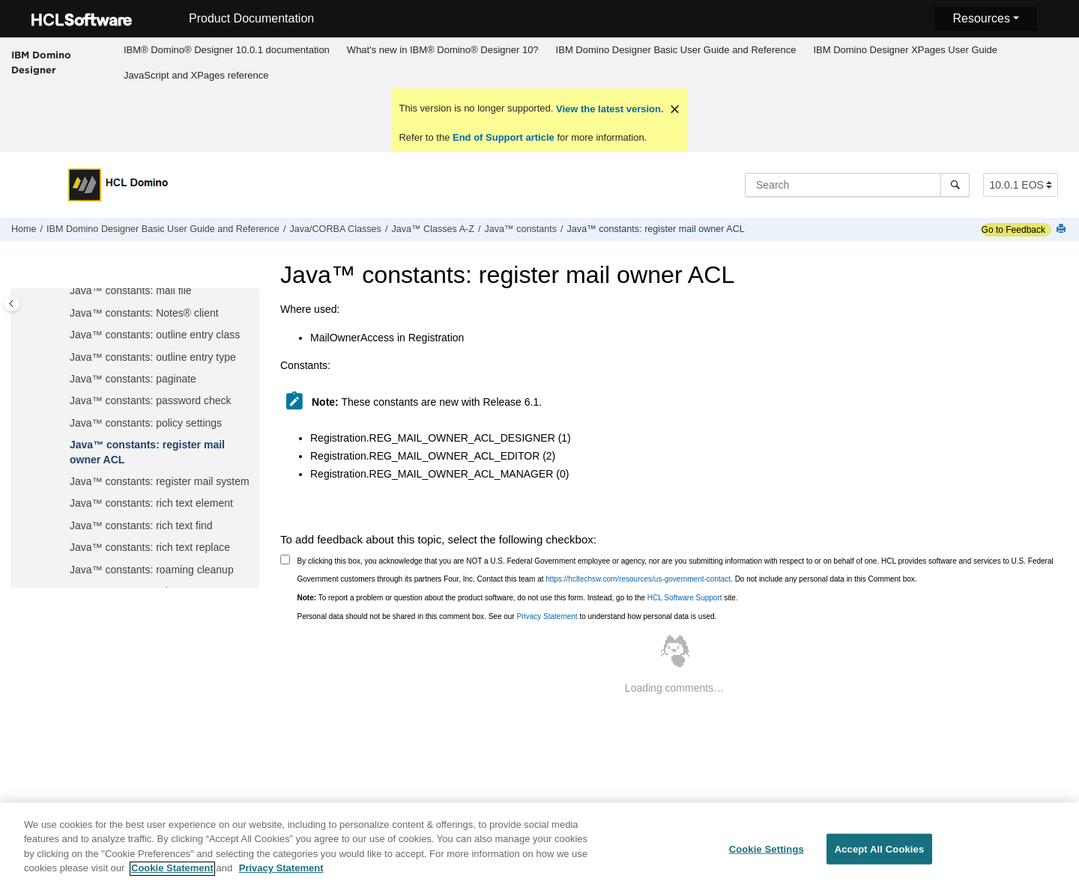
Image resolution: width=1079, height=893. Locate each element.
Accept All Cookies (880, 857)
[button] (64, 291)
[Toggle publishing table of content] (11, 303)
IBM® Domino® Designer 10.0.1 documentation (227, 49)
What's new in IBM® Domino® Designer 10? (443, 49)
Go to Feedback (1013, 230)
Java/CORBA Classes (335, 229)
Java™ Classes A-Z (432, 229)
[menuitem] (226, 50)
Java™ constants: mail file (131, 290)
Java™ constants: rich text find (141, 525)
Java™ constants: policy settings (146, 423)
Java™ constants (520, 229)
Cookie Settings (766, 857)
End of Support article (503, 137)
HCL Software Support (684, 598)
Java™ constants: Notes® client (144, 313)
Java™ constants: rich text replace (150, 547)
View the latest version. (608, 109)
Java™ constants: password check (151, 400)
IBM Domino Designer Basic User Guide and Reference (676, 49)
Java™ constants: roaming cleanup (152, 570)
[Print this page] (1062, 229)
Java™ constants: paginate (133, 379)
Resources (980, 18)
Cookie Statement (172, 877)
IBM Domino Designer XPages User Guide (905, 49)
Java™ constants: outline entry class (155, 335)
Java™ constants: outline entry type (153, 357)
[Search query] (857, 185)
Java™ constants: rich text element (151, 503)
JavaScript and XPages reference (196, 75)
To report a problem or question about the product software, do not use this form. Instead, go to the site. (517, 598)
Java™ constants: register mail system (160, 481)
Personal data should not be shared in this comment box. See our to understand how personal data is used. (507, 616)
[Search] (955, 185)
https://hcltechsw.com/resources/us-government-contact (638, 579)
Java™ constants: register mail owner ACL (656, 229)
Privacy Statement (546, 616)
